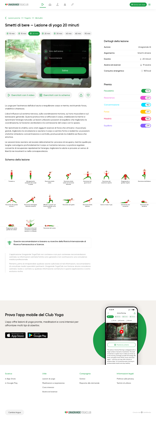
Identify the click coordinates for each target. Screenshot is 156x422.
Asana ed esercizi (49, 392)
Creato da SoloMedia (142, 412)
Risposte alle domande (89, 383)
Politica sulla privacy (125, 379)
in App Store (10, 379)
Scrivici (82, 379)
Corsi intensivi (48, 387)
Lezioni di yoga (48, 379)
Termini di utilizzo (124, 383)
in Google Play (11, 383)
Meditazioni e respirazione (53, 383)
